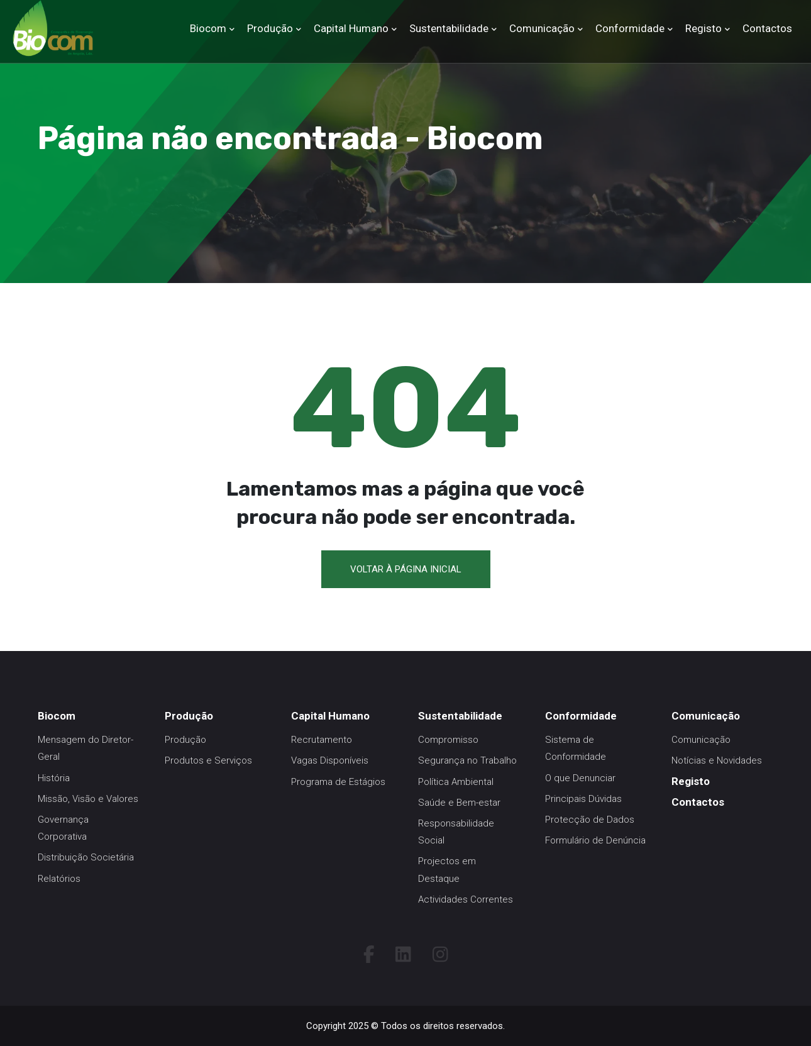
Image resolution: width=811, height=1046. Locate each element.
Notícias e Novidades (716, 760)
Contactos (767, 28)
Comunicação (542, 28)
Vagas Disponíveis (329, 760)
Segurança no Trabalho (467, 760)
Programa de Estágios (338, 781)
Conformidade (630, 28)
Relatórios (59, 878)
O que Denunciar (580, 778)
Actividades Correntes (465, 899)
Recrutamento (321, 739)
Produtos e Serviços (208, 760)
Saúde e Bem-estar (459, 802)
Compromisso (448, 739)
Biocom (208, 28)
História (54, 778)
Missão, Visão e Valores (88, 798)
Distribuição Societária (86, 857)
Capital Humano (351, 28)
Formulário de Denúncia (595, 840)
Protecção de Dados (589, 819)
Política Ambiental (456, 781)
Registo (703, 28)
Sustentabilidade (448, 28)
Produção (270, 28)
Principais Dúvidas (583, 798)
